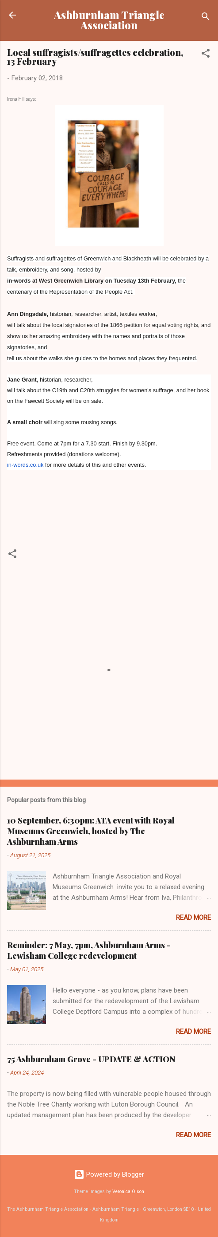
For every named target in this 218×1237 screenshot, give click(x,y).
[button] (205, 55)
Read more (193, 918)
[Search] (205, 18)
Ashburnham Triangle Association (109, 20)
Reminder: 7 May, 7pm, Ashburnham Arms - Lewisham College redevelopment (89, 950)
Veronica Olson (128, 1191)
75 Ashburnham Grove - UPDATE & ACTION (91, 1059)
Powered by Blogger (109, 1174)
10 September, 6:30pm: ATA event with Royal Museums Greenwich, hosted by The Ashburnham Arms (91, 831)
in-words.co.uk (25, 464)
